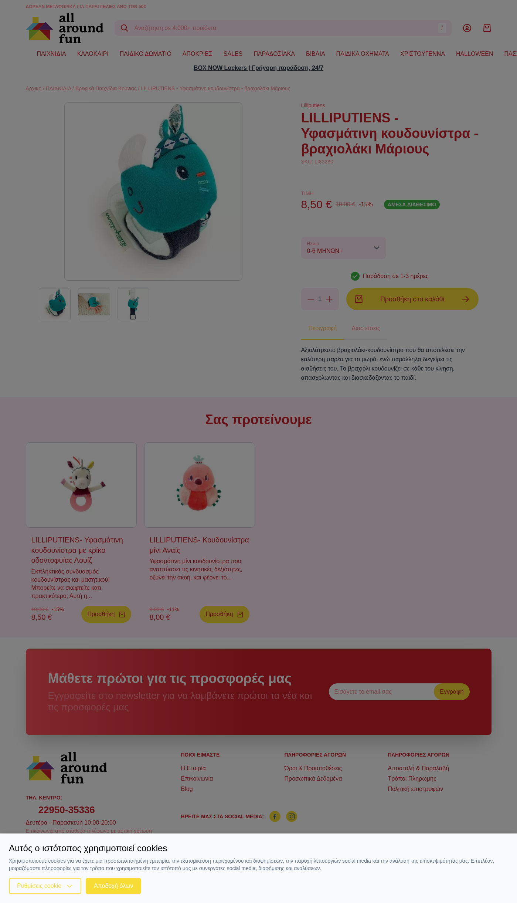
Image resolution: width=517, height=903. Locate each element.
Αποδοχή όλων (113, 886)
